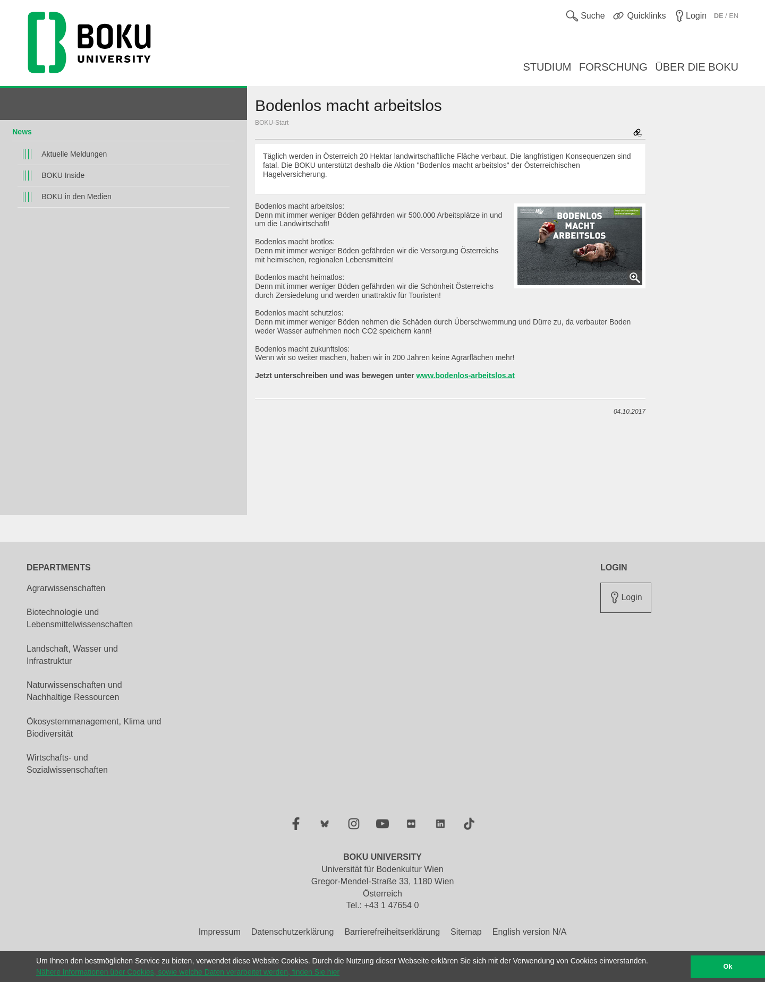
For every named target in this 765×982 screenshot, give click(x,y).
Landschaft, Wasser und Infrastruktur (72, 654)
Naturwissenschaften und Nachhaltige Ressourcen (74, 691)
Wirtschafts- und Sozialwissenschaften (67, 763)
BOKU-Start (271, 122)
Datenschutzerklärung (292, 931)
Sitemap (466, 931)
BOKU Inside (62, 175)
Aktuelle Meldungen (74, 154)
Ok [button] (728, 966)
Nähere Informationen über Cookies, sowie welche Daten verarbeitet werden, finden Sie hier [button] (187, 972)
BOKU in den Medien (76, 196)
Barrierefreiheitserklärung (392, 931)
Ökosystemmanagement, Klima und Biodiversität (94, 727)
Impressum (220, 931)
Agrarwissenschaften (66, 588)
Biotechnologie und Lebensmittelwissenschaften (80, 618)
